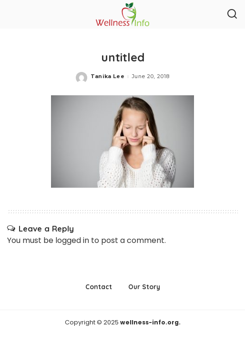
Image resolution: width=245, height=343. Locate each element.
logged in (72, 240)
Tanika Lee (107, 76)
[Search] (232, 14)
